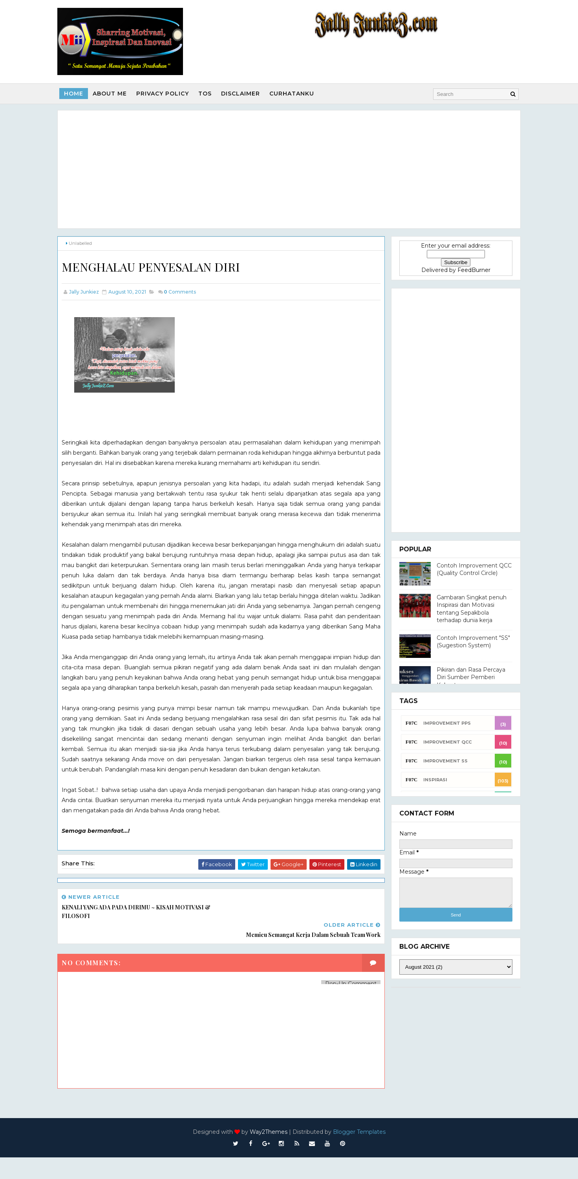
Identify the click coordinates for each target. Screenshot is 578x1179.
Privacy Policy (168, 93)
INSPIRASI (429, 779)
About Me (116, 93)
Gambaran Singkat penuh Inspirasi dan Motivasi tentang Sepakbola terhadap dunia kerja (466, 608)
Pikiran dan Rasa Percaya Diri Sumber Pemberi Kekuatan (465, 676)
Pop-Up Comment (339, 1004)
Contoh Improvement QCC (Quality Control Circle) (468, 568)
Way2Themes (268, 1153)
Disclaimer (246, 93)
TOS (211, 93)
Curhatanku (297, 93)
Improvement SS (439, 760)
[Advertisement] (289, 169)
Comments (186, 291)
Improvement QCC (441, 741)
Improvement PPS (441, 722)
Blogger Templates (359, 1153)
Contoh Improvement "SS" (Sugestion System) (467, 641)
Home (79, 93)
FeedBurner (468, 269)
